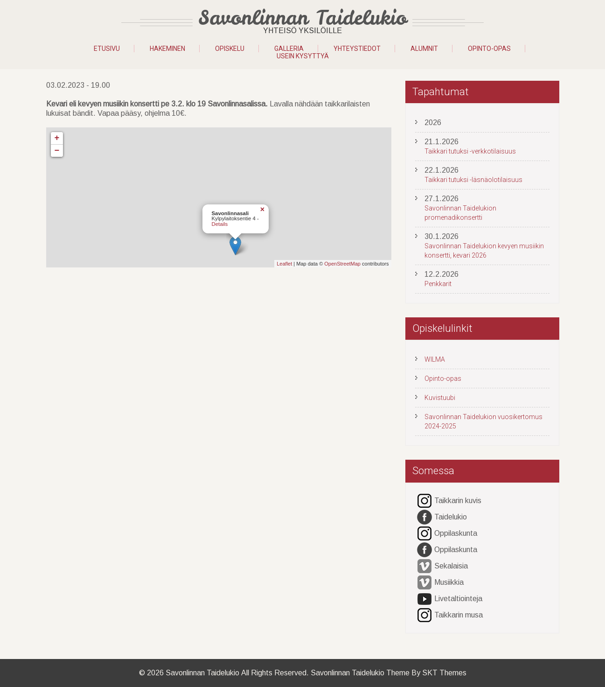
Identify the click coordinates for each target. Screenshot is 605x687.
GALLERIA (289, 48)
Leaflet (284, 263)
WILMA (434, 359)
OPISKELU (229, 48)
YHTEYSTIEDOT (357, 48)
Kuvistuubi (439, 397)
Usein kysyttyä (303, 56)
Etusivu (107, 48)
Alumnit (424, 48)
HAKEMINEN (167, 48)
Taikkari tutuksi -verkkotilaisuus (470, 151)
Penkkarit (438, 283)
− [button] (57, 150)
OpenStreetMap (342, 263)
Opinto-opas (489, 48)
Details (220, 224)
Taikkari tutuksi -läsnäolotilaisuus (473, 179)
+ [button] (57, 138)
